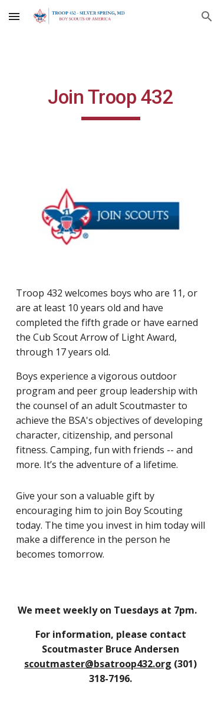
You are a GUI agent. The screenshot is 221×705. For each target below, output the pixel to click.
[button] (14, 16)
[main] (110, 102)
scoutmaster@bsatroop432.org (97, 663)
